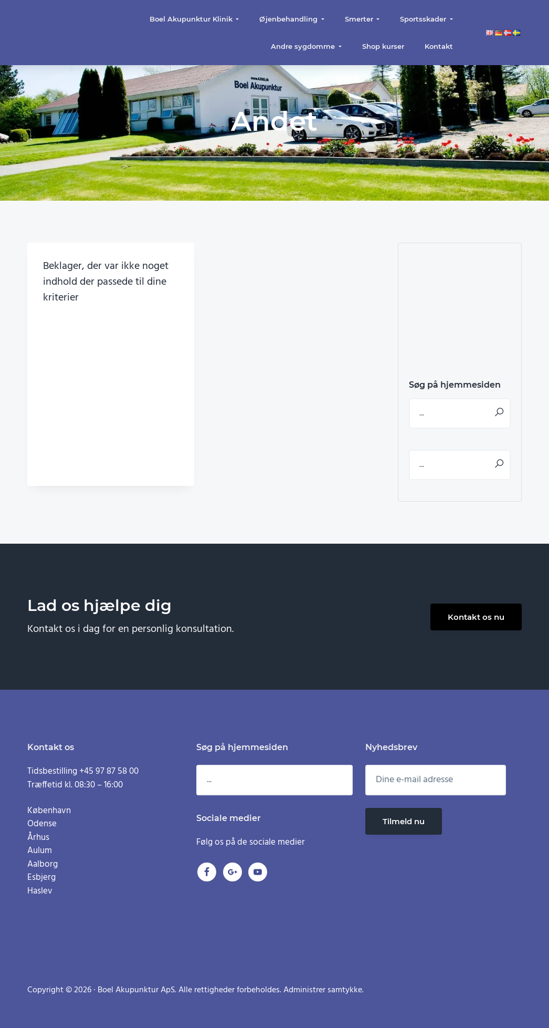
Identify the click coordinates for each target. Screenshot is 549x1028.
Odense (42, 824)
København (49, 811)
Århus (38, 837)
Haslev (39, 891)
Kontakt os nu (476, 617)
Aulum (39, 851)
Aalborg (42, 864)
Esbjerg (41, 877)
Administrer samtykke (322, 990)
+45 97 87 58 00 (109, 771)
